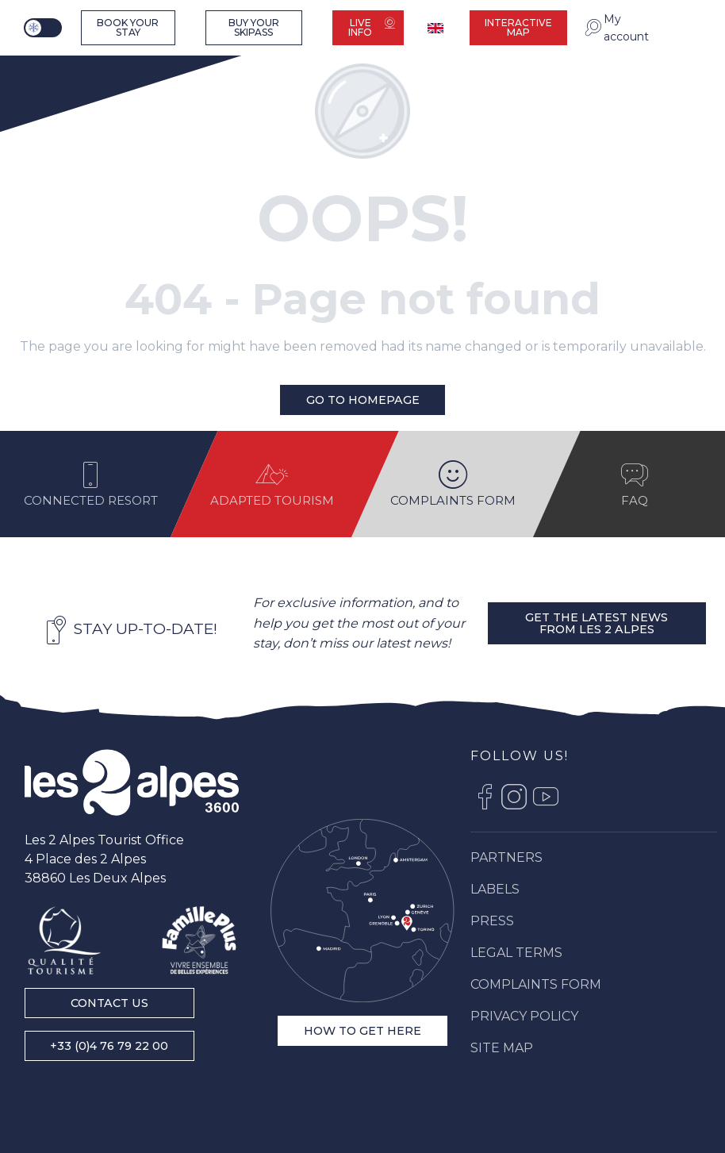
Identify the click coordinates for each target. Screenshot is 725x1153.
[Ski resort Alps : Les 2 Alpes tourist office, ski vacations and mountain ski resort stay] (68, 73)
